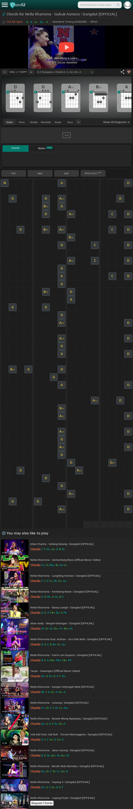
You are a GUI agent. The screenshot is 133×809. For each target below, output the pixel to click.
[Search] (118, 4)
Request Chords (41, 803)
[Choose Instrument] (78, 122)
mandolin (46, 122)
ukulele (34, 122)
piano (22, 122)
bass (70, 122)
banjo (58, 122)
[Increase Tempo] (31, 72)
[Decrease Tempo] (5, 72)
